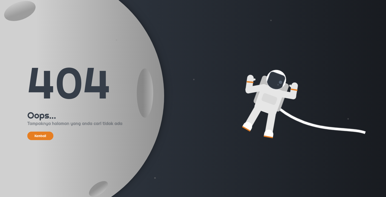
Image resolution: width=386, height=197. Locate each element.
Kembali (40, 136)
